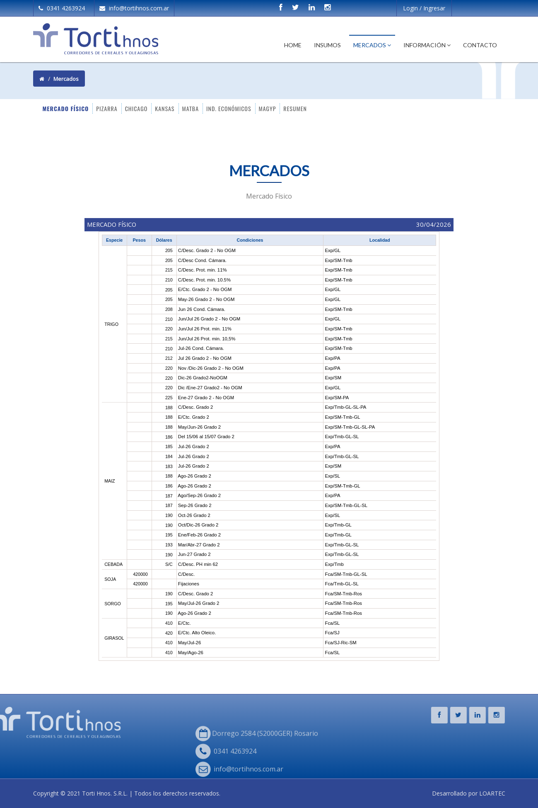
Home (293, 45)
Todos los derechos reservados (176, 793)
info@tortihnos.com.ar (134, 8)
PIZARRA (106, 108)
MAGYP (267, 108)
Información (427, 45)
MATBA (190, 108)
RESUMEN (295, 108)
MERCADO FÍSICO (66, 108)
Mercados (372, 45)
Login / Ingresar (424, 8)
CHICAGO (136, 108)
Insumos (327, 45)
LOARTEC (492, 793)
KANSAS (164, 108)
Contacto (480, 45)
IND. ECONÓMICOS (228, 108)
